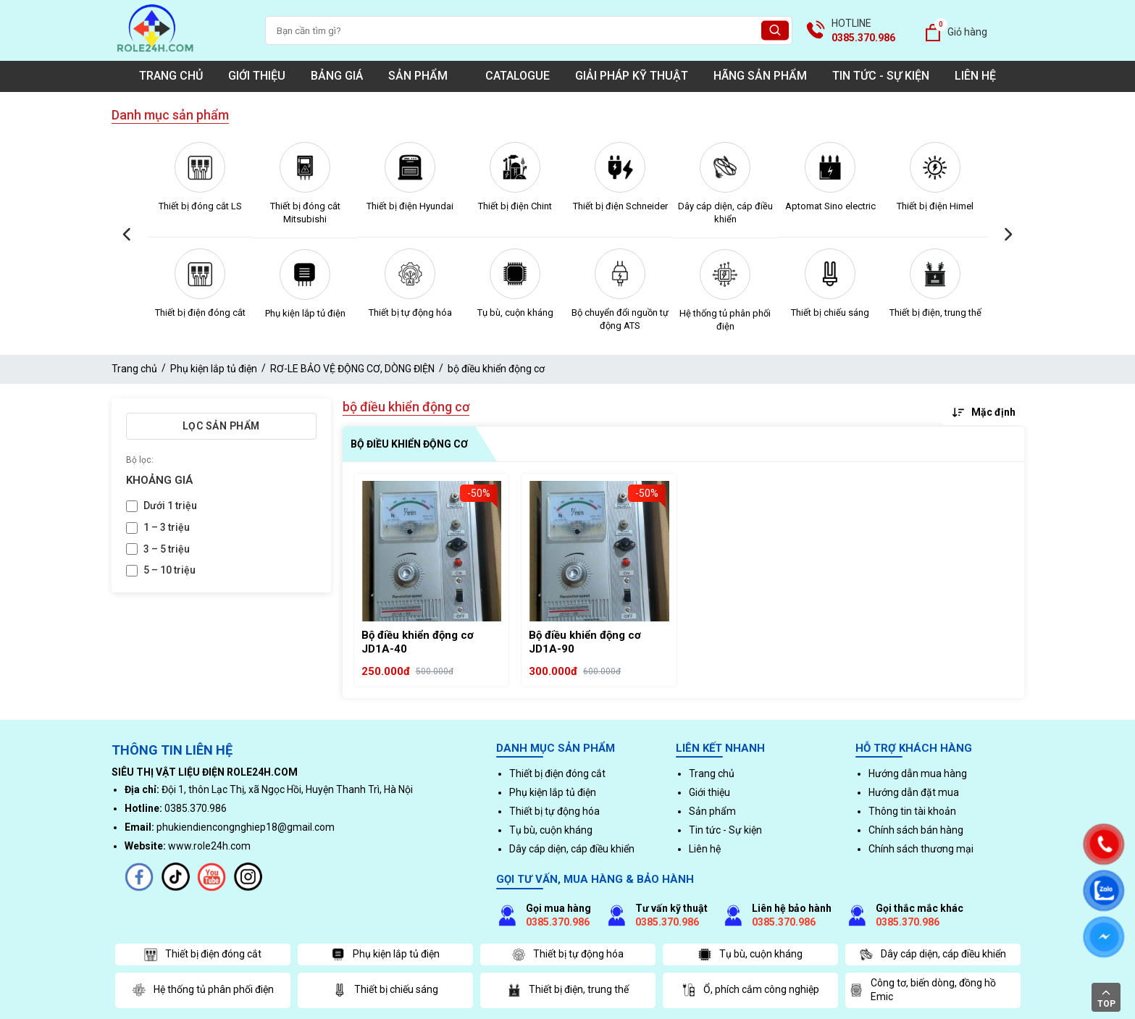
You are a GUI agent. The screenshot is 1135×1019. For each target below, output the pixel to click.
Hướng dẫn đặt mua (913, 792)
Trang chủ (171, 76)
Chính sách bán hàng (915, 830)
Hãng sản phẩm (760, 76)
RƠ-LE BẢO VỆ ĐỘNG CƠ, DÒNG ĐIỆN (352, 368)
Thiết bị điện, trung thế (935, 312)
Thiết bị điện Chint (515, 206)
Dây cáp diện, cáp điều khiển (725, 213)
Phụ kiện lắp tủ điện (305, 313)
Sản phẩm (424, 76)
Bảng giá (337, 76)
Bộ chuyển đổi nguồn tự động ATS (620, 319)
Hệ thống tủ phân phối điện (725, 320)
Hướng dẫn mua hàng (917, 773)
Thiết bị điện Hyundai (410, 206)
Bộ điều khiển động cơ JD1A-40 (417, 642)
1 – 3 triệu (166, 527)
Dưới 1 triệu (170, 505)
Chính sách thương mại (920, 849)
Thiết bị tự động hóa (410, 312)
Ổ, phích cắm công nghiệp (750, 990)
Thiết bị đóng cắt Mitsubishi (305, 213)
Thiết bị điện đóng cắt (200, 312)
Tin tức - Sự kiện (880, 76)
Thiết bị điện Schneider (620, 206)
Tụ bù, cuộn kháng (515, 312)
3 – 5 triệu (166, 549)
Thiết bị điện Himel (935, 206)
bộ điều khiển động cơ (496, 368)
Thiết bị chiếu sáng (830, 312)
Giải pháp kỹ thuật (631, 76)
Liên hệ (975, 76)
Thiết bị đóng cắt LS (200, 206)
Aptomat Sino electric (830, 206)
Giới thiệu (256, 76)
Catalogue (517, 76)
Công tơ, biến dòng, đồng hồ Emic (922, 990)
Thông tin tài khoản (912, 811)
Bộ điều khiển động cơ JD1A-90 (585, 642)
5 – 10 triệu (169, 570)
